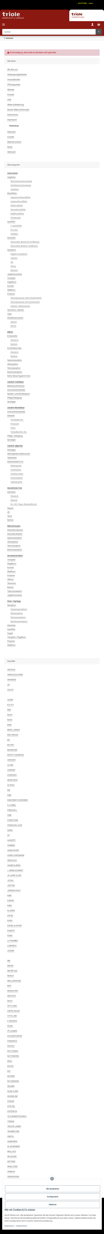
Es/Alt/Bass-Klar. (14, 348)
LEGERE (10, 951)
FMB (9, 815)
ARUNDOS (11, 680)
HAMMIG (11, 845)
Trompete (11, 278)
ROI (8, 1071)
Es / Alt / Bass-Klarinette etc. (24, 504)
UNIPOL (10, 1136)
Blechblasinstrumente (21, 181)
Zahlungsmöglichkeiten (17, 74)
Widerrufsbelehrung (15, 105)
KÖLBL (10, 915)
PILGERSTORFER (14, 1036)
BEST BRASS (12, 735)
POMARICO (12, 1041)
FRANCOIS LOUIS (14, 825)
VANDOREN (12, 1141)
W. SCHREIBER (13, 1146)
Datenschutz (21, 1226)
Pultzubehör (17, 478)
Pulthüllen (16, 470)
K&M (9, 895)
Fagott (10, 633)
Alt (12, 262)
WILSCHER (12, 1156)
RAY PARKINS (13, 1056)
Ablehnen (53, 1204)
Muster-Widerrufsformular (18, 110)
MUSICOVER (12, 991)
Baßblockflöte (17, 213)
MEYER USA (12, 971)
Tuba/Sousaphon (14, 591)
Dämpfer (11, 416)
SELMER (11, 1086)
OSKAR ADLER (13, 1011)
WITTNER (11, 1161)
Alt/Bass (14, 234)
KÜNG (9, 935)
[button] (92, 25)
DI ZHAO (11, 785)
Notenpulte (16, 465)
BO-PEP (10, 745)
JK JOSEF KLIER (14, 875)
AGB (9, 99)
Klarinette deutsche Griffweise (25, 242)
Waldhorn (11, 290)
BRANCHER (12, 750)
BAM (9, 725)
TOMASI (10, 1121)
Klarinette (11, 238)
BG (8, 740)
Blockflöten (12, 193)
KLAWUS (11, 910)
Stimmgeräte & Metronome (18, 454)
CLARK (10, 765)
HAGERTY (11, 840)
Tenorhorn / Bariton (15, 310)
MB (8, 961)
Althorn (10, 579)
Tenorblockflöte (18, 209)
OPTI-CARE (12, 1006)
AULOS (10, 690)
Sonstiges (11, 402)
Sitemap (10, 89)
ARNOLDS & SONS (15, 674)
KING (9, 905)
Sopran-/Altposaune (20, 306)
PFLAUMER (12, 1031)
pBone (14, 322)
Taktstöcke (12, 458)
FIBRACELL (12, 810)
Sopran (14, 258)
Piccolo (14, 230)
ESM (9, 795)
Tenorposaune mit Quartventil (25, 302)
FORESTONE (12, 820)
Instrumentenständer (16, 390)
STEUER (10, 1101)
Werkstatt (11, 132)
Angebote (11, 177)
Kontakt (10, 94)
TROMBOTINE (13, 1131)
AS (8, 685)
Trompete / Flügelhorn (16, 637)
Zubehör (15, 189)
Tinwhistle (16, 217)
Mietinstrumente (14, 142)
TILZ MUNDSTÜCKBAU (16, 1116)
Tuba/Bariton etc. (19, 432)
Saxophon (11, 250)
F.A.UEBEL (11, 805)
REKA (9, 1061)
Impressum (9, 1226)
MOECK (10, 976)
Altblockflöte (17, 205)
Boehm (14, 344)
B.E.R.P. (10, 705)
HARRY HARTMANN (15, 855)
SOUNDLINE (12, 1096)
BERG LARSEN (13, 730)
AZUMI (10, 700)
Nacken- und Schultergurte (18, 394)
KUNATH (11, 930)
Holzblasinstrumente (21, 185)
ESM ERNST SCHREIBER (17, 800)
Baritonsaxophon (14, 372)
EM (8, 790)
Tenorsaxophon (13, 368)
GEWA (10, 830)
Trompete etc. (17, 419)
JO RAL (10, 880)
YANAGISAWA (13, 1176)
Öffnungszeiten (13, 84)
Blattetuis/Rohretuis (15, 386)
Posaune (11, 294)
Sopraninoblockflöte (20, 197)
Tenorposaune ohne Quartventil (26, 298)
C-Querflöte (16, 225)
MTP (9, 986)
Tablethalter (16, 482)
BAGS (9, 720)
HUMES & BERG (14, 865)
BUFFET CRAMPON (15, 755)
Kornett (10, 286)
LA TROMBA (12, 941)
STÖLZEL (11, 1106)
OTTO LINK (12, 1016)
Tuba (9, 314)
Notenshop (14, 126)
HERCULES (12, 860)
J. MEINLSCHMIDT (15, 870)
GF (8, 835)
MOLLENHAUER (14, 981)
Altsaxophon (12, 364)
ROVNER (11, 1076)
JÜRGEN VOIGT (14, 890)
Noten (9, 147)
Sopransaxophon (14, 360)
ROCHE (10, 1066)
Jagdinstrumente (14, 274)
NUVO (13, 326)
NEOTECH (11, 996)
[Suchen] (49, 32)
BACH (9, 715)
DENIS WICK (12, 780)
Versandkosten (13, 79)
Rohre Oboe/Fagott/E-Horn (18, 376)
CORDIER (11, 770)
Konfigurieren (52, 1197)
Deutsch (14, 340)
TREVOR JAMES (14, 1126)
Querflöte (11, 222)
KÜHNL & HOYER (14, 925)
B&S (9, 710)
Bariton (14, 270)
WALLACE (11, 1151)
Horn (13, 428)
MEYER (10, 966)
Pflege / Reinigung (15, 436)
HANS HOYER (13, 850)
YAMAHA (11, 1171)
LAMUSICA (12, 946)
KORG (9, 920)
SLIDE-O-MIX (12, 1091)
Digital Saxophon (19, 254)
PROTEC (11, 1046)
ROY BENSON (13, 1081)
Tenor (13, 266)
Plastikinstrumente (15, 318)
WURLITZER (12, 1166)
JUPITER (11, 885)
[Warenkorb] (99, 25)
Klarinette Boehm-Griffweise (24, 246)
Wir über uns (12, 69)
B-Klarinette (12, 336)
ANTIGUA (11, 669)
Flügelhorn (11, 282)
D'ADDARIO (12, 775)
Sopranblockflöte (19, 201)
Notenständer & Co (15, 462)
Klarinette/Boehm (14, 534)
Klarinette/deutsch (15, 530)
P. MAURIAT (12, 1021)
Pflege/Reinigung (14, 398)
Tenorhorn (11, 583)
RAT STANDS (12, 1051)
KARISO (10, 900)
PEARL (10, 1026)
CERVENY (11, 760)
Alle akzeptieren (52, 1189)
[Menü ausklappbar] (3, 23)
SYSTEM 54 (12, 1111)
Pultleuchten (17, 474)
